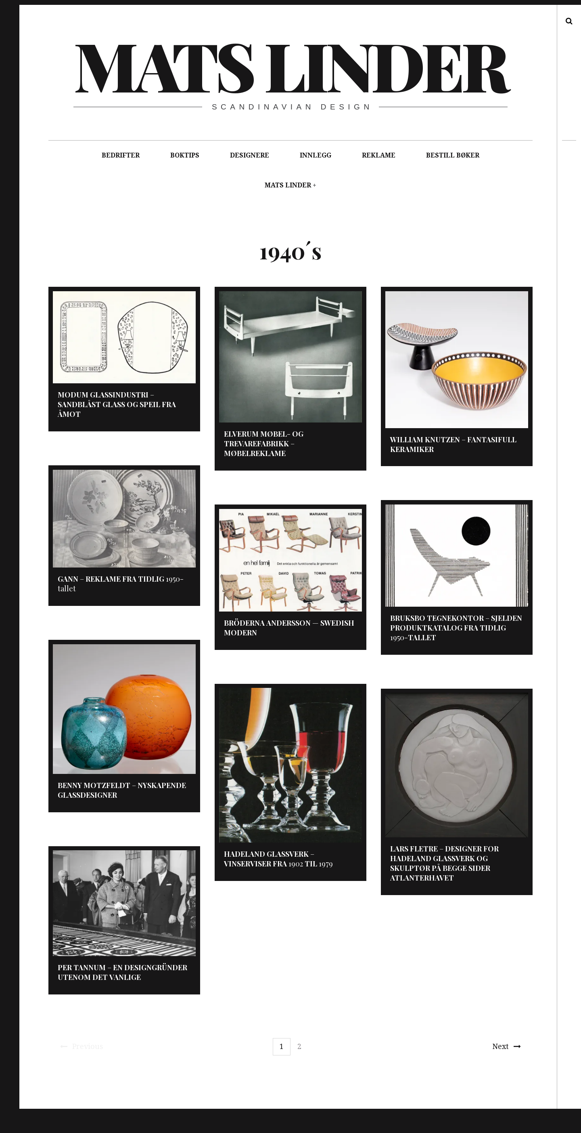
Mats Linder (289, 64)
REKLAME (378, 155)
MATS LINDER (288, 185)
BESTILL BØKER (452, 155)
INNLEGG (315, 155)
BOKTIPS (184, 155)
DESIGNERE (249, 155)
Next (506, 1046)
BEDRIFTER (121, 155)
